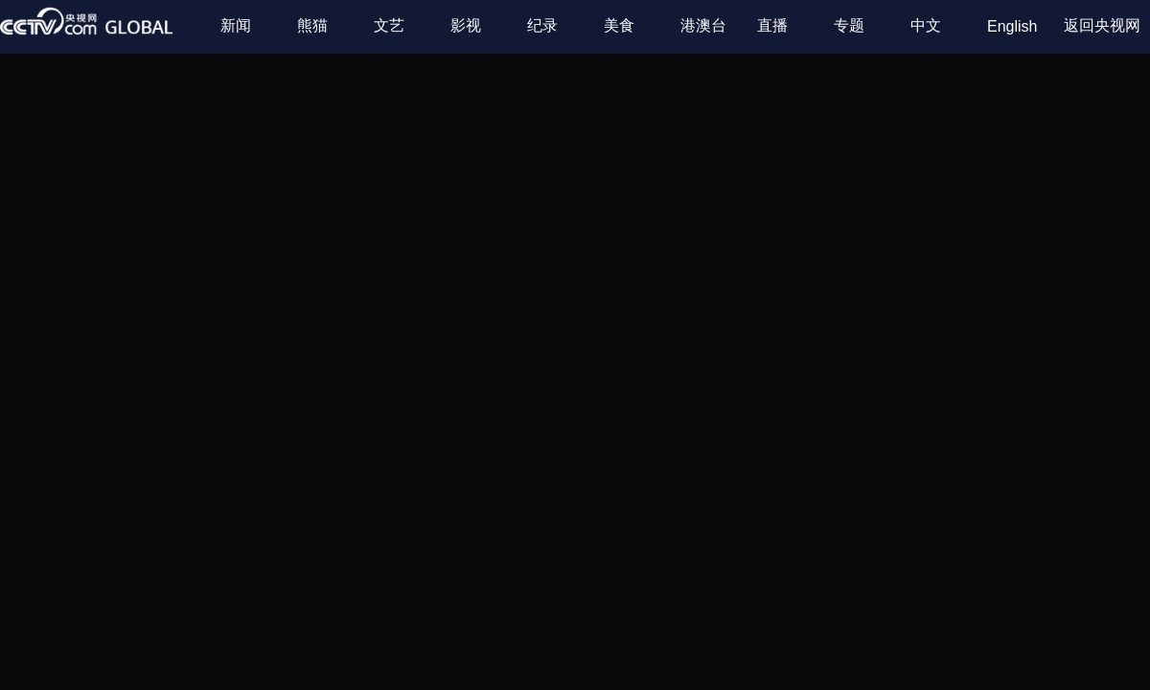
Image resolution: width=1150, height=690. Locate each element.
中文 (925, 25)
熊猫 (312, 25)
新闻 (235, 25)
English (1012, 26)
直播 (772, 25)
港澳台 (703, 25)
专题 (849, 25)
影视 (465, 25)
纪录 (542, 25)
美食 (619, 25)
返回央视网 (1102, 25)
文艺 (389, 25)
